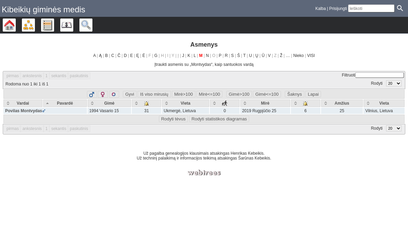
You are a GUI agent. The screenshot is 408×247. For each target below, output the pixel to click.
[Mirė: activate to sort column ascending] (265, 103)
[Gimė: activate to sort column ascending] (109, 103)
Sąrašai (53, 25)
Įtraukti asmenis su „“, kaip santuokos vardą (203, 64)
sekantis (58, 75)
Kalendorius (73, 25)
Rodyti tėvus (173, 118)
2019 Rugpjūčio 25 (259, 110)
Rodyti (386, 83)
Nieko (298, 55)
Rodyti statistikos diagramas (219, 118)
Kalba (320, 8)
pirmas (13, 75)
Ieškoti (92, 25)
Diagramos (34, 25)
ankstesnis (32, 75)
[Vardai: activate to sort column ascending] (22, 103)
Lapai (313, 94)
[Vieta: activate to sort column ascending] (185, 103)
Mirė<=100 (209, 94)
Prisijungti (338, 8)
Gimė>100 (239, 94)
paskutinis (79, 75)
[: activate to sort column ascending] (146, 103)
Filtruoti (373, 75)
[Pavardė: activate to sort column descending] (65, 103)
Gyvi (129, 94)
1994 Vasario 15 (104, 110)
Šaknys (294, 94)
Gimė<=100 (267, 94)
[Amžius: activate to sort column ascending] (342, 103)
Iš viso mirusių (154, 94)
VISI (311, 55)
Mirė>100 (183, 94)
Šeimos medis (15, 25)
